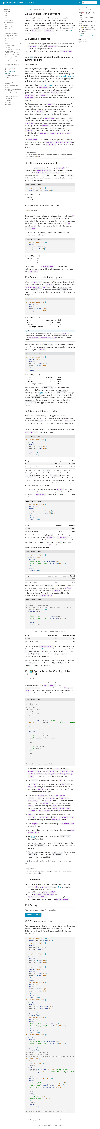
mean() (52, 133)
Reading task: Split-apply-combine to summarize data (87, 13)
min (39, 249)
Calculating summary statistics (86, 18)
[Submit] (83, 3)
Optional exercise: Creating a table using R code (87, 28)
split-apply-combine (66, 76)
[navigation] (11, 12)
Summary (83, 31)
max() (46, 133)
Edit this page (82, 39)
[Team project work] (67, 1120)
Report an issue (82, 41)
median (52, 1083)
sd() (69, 133)
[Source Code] (80, 3)
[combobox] (89, 2)
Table (45, 85)
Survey (82, 33)
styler (41, 393)
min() (41, 133)
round (41, 511)
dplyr (70, 30)
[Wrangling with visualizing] (35, 1120)
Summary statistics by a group (87, 22)
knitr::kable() (66, 51)
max (46, 190)
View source (82, 43)
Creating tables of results (87, 25)
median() (60, 133)
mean (40, 309)
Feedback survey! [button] (33, 915)
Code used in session (86, 36)
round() (60, 489)
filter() (34, 780)
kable (36, 455)
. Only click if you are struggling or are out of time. (49, 862)
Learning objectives (86, 10)
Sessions (29, 9)
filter (30, 1063)
